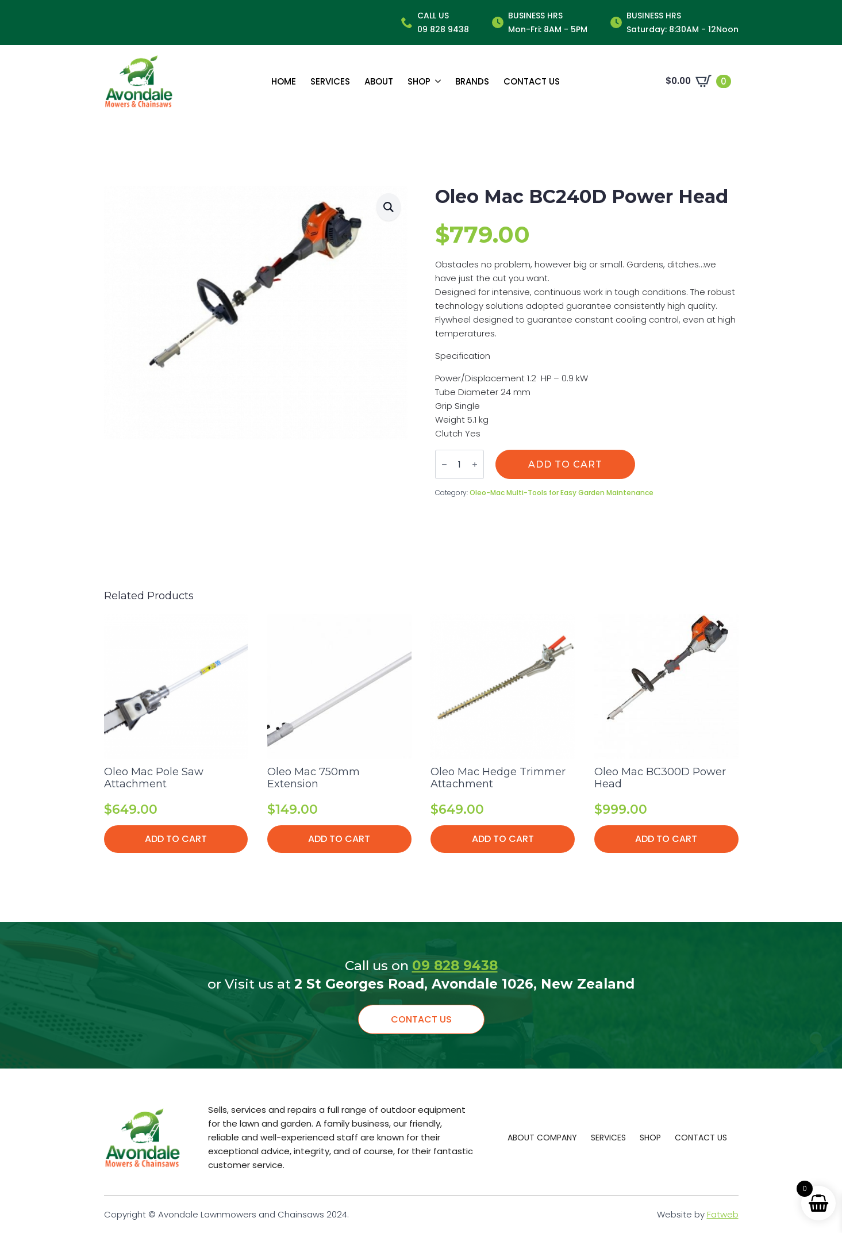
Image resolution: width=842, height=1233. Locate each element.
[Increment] (474, 464)
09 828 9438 (455, 966)
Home (283, 81)
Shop (418, 81)
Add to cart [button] (176, 838)
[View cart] (698, 81)
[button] (388, 207)
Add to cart (565, 464)
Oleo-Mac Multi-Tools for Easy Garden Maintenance (561, 492)
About (378, 81)
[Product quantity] (459, 464)
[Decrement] (444, 464)
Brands (472, 81)
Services (330, 81)
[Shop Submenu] (435, 81)
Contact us (531, 81)
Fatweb (723, 1214)
